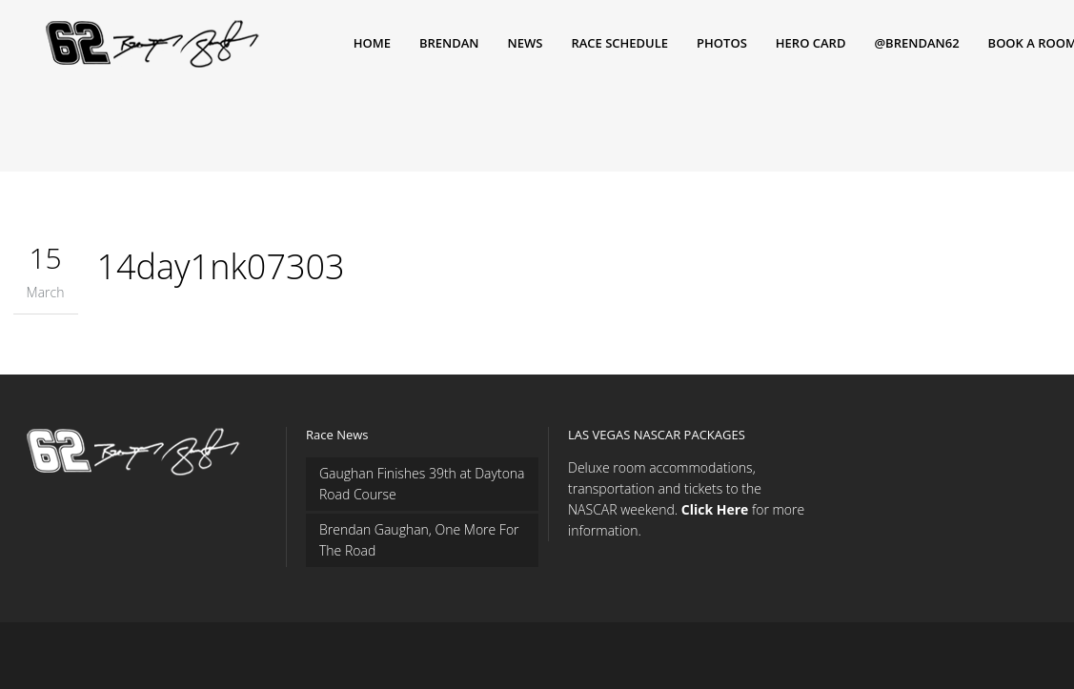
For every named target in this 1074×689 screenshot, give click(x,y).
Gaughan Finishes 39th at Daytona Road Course (422, 483)
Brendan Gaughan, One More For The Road (419, 539)
